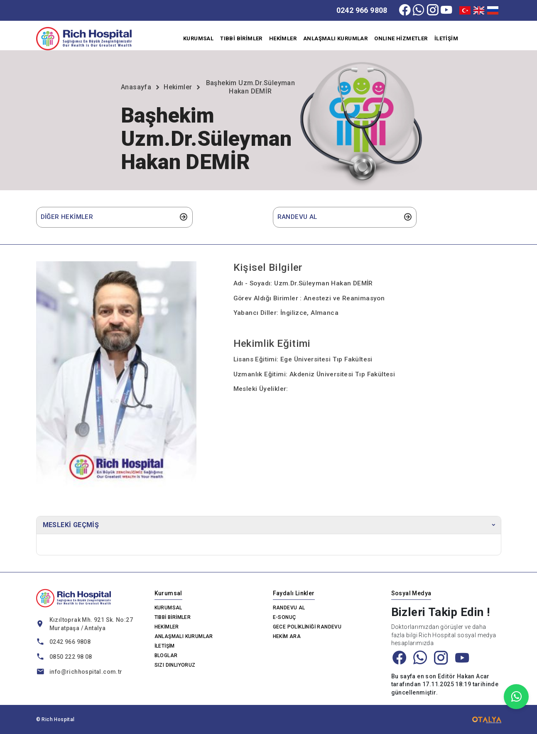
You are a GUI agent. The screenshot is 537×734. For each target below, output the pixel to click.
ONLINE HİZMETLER (400, 38)
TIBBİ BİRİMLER (241, 38)
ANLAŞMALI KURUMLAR (335, 38)
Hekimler (178, 87)
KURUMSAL (198, 38)
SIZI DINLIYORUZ (175, 665)
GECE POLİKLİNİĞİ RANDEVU (307, 627)
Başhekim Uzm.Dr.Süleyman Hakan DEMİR (250, 87)
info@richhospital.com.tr (86, 671)
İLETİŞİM (446, 38)
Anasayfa (136, 87)
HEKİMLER (283, 38)
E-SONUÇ (284, 617)
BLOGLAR (166, 655)
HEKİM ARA (287, 636)
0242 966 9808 (361, 10)
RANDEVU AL (289, 608)
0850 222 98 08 (70, 656)
